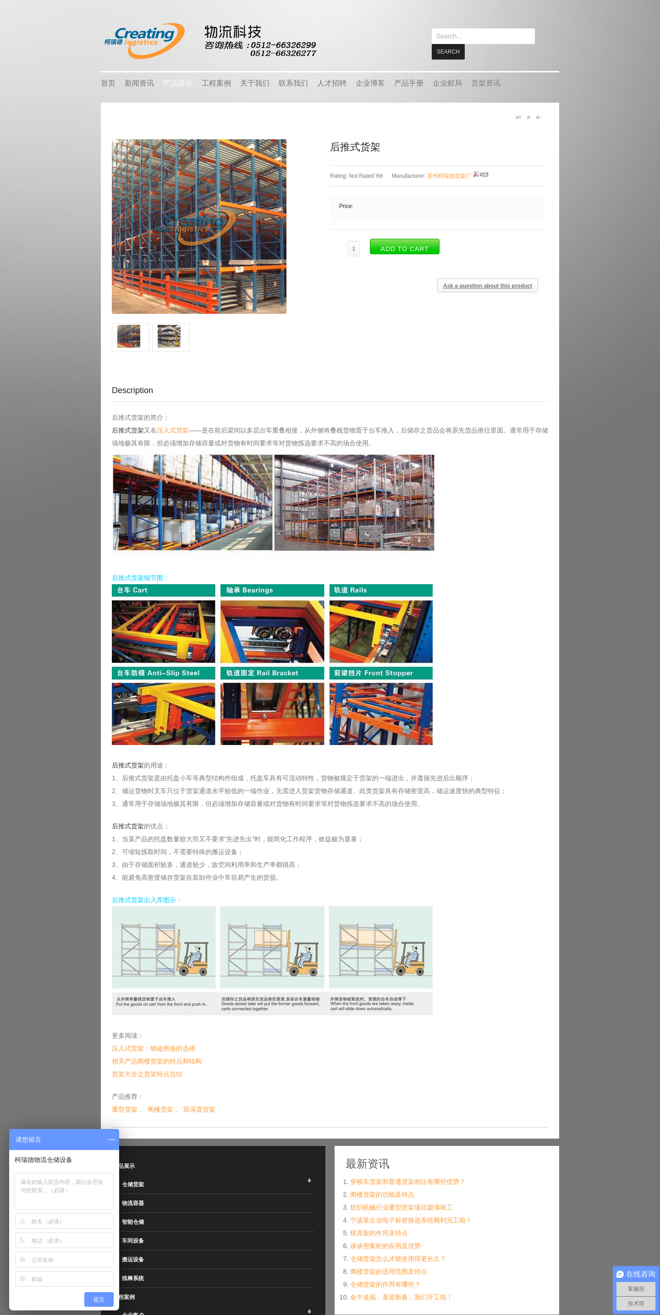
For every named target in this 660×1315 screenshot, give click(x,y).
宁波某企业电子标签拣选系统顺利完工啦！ (411, 1219)
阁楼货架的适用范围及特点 (388, 1271)
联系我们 (293, 83)
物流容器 (133, 1203)
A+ (518, 117)
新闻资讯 (139, 83)
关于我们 (255, 83)
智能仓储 (133, 1221)
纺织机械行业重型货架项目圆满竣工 (401, 1207)
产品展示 (177, 83)
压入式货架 (173, 429)
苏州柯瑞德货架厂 (449, 175)
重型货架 (125, 1108)
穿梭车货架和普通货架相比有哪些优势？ (408, 1181)
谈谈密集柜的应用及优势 (385, 1245)
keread (210, 41)
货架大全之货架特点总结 (147, 1073)
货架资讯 (485, 83)
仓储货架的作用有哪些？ (385, 1284)
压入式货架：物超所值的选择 (153, 1048)
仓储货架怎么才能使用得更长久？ (398, 1258)
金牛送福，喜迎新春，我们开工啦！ (401, 1296)
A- (539, 117)
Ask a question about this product (487, 285)
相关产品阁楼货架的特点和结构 (157, 1060)
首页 (108, 83)
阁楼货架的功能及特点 (382, 1194)
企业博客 (370, 83)
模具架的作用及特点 (379, 1232)
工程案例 (216, 83)
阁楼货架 (160, 1108)
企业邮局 (447, 83)
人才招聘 (331, 83)
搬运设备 (133, 1259)
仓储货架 (133, 1184)
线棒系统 (133, 1278)
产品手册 (409, 83)
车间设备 (133, 1240)
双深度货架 (199, 1108)
